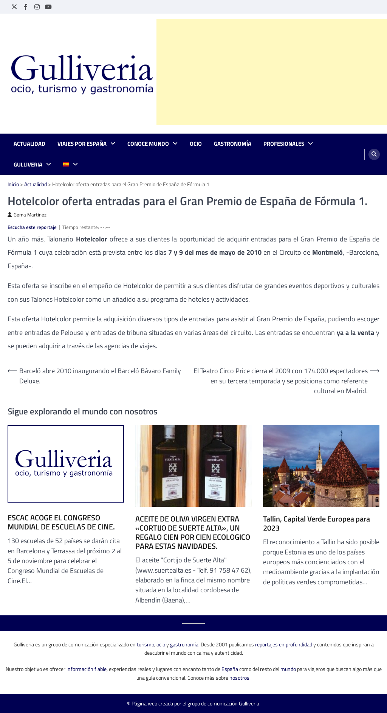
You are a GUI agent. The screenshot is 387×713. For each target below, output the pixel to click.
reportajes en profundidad (283, 644)
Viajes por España (82, 144)
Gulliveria (28, 164)
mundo (288, 669)
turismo (145, 644)
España (229, 669)
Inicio (13, 184)
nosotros (239, 678)
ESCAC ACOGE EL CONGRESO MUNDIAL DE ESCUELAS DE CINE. (61, 522)
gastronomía (184, 644)
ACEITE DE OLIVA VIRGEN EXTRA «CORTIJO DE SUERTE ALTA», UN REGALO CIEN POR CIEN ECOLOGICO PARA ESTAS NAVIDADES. (192, 532)
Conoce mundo (148, 144)
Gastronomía (232, 144)
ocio (160, 644)
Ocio (196, 144)
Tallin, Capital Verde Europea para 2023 (316, 523)
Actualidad (29, 144)
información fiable (87, 669)
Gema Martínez (27, 214)
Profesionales (283, 144)
